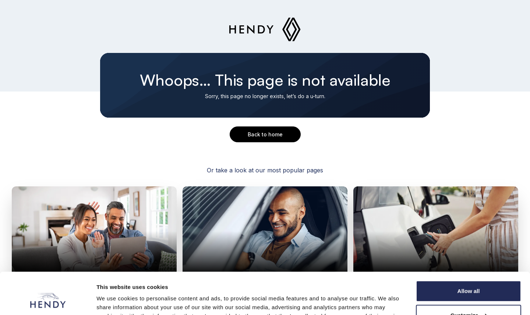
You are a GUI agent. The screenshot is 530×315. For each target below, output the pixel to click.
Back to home (265, 134)
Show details (113, 300)
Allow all (468, 255)
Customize (469, 279)
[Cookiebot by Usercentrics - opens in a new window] (47, 300)
